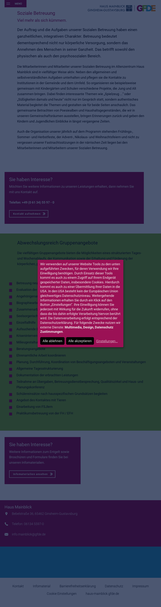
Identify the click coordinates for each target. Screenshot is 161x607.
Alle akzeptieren (80, 341)
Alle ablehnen (52, 341)
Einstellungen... (107, 341)
